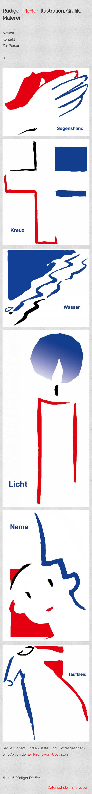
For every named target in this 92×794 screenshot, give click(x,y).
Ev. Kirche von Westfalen (48, 754)
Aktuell (8, 33)
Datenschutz (58, 787)
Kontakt (9, 39)
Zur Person (11, 45)
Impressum (80, 787)
